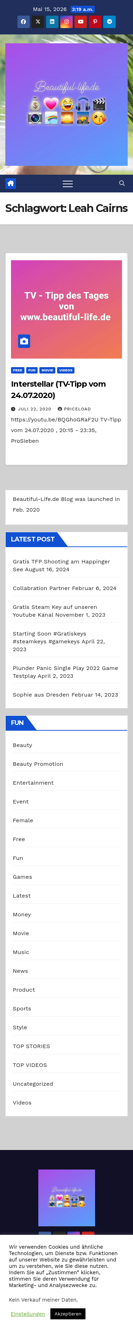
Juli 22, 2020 (35, 409)
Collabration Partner (41, 588)
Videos (65, 370)
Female (23, 820)
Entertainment (33, 782)
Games (22, 876)
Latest (22, 895)
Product (24, 989)
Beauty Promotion (38, 764)
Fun (32, 370)
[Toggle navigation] (67, 184)
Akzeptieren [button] (68, 1314)
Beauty (22, 745)
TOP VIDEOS (30, 1065)
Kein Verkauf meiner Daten (43, 1300)
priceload (74, 409)
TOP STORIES (31, 1046)
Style (20, 1027)
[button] (122, 183)
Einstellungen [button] (28, 1314)
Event (21, 801)
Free (17, 370)
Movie (47, 370)
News (20, 970)
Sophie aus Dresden (41, 694)
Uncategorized (33, 1083)
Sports (22, 1008)
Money (22, 914)
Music (21, 952)
